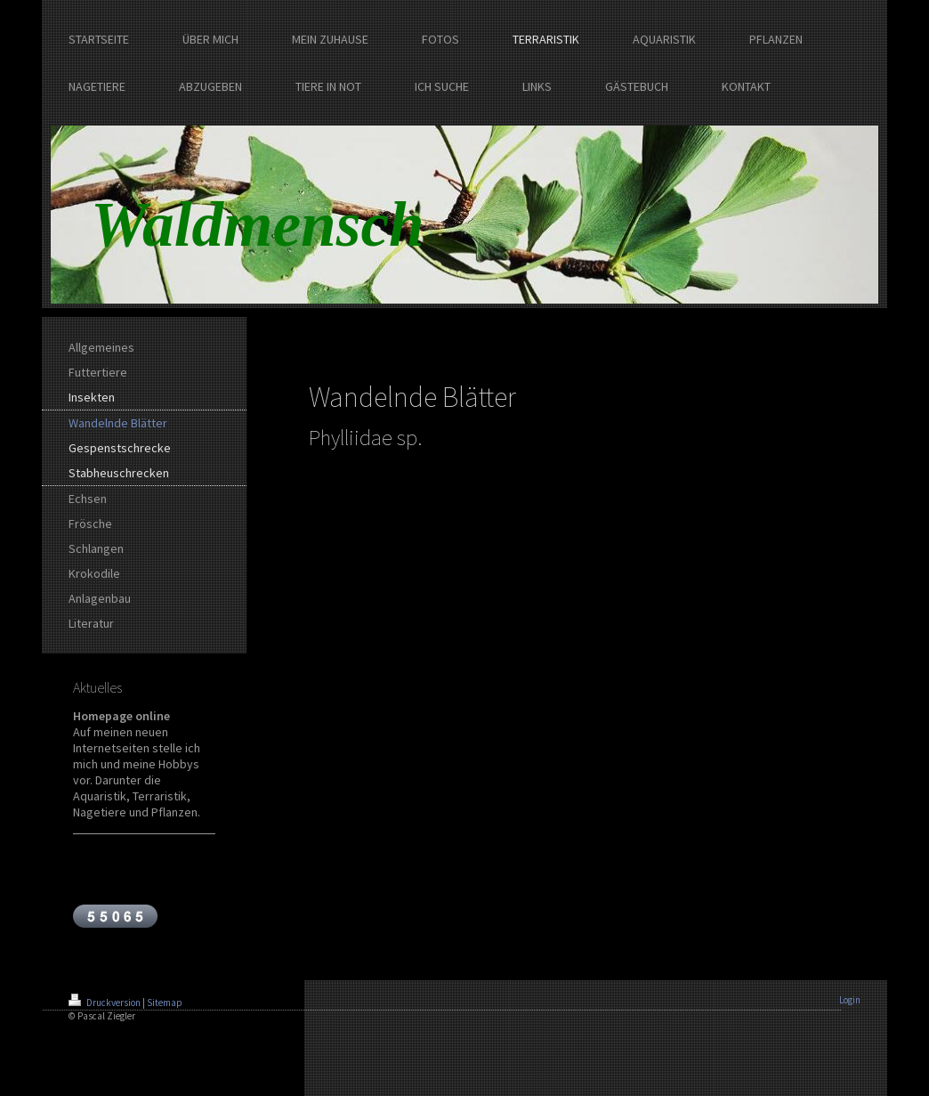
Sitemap (164, 1002)
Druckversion (105, 1002)
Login (849, 1000)
